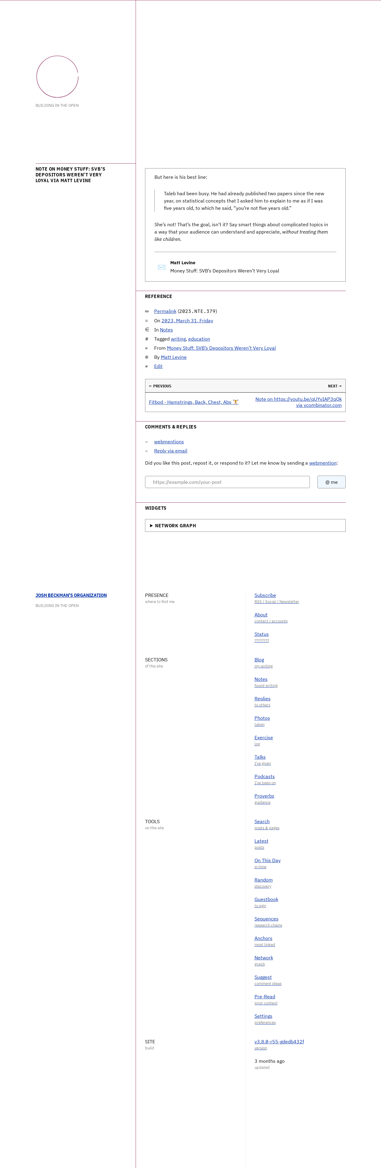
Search (262, 821)
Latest (261, 841)
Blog (259, 660)
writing (178, 339)
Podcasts (265, 776)
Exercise (264, 737)
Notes (166, 330)
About (261, 615)
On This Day (268, 860)
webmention (323, 463)
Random (264, 880)
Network (264, 958)
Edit (158, 366)
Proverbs (264, 796)
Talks (260, 757)
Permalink (165, 311)
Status (262, 634)
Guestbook (266, 899)
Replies (263, 698)
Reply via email (170, 451)
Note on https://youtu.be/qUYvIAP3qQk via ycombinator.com (298, 402)
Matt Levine (174, 357)
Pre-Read (265, 996)
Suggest (263, 977)
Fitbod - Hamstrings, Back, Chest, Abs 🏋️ (194, 402)
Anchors (263, 938)
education (199, 339)
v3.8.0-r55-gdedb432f (279, 1041)
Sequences (267, 919)
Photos (262, 718)
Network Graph (175, 525)
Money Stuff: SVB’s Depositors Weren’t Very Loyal (221, 348)
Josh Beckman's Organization (71, 595)
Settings (263, 1016)
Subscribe (265, 595)
